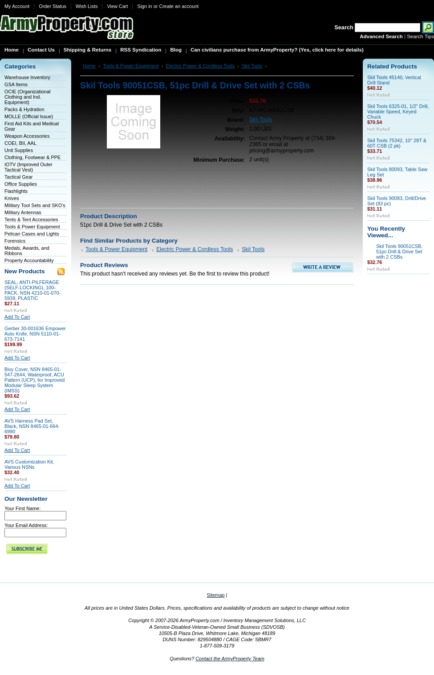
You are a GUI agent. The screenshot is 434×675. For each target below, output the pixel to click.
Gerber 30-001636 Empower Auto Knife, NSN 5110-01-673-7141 (35, 334)
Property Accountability (29, 260)
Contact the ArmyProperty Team (229, 658)
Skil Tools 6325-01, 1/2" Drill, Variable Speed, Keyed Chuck (398, 112)
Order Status (52, 6)
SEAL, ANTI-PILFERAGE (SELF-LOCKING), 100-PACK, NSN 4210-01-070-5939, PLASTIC (32, 290)
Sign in (144, 6)
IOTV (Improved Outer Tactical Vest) (28, 167)
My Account (16, 6)
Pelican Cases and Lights (31, 233)
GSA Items (16, 84)
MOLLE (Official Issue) (28, 116)
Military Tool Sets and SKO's (34, 205)
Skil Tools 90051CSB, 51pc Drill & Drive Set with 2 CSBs (399, 252)
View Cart (117, 6)
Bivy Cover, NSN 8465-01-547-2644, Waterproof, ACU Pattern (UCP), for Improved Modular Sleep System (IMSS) (34, 380)
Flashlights (16, 191)
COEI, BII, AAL (20, 143)
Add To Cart (17, 317)
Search (343, 27)
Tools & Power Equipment (32, 226)
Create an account (179, 6)
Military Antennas (22, 212)
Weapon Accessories (26, 136)
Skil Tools (252, 65)
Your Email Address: (26, 525)
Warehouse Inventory (27, 77)
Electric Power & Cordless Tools (200, 65)
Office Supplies (20, 184)
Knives (11, 198)
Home (89, 65)
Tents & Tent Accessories (31, 219)
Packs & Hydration (24, 109)
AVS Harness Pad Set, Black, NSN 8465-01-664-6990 (32, 426)
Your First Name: (22, 508)
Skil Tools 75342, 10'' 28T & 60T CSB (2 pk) (396, 143)
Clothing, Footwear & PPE (32, 157)
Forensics (14, 241)
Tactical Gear (18, 177)
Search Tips (420, 36)
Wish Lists (87, 6)
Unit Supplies (18, 150)
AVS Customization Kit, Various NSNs (29, 464)
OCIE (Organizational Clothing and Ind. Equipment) (27, 97)
